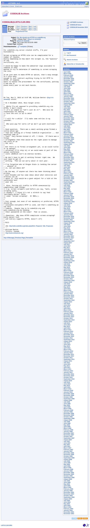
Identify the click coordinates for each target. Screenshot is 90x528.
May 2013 (67, 326)
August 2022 (68, 144)
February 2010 (68, 390)
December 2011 (69, 354)
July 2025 (67, 87)
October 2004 (68, 495)
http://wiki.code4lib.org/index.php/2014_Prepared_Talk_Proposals (31, 261)
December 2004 (69, 492)
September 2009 (69, 399)
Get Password (71, 55)
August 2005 (68, 479)
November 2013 (69, 316)
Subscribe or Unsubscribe (75, 64)
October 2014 (68, 298)
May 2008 (67, 425)
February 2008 (68, 430)
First (18, 26)
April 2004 (67, 505)
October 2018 (68, 220)
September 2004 (69, 497)
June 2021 (67, 167)
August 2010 (68, 381)
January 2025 (68, 96)
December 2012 (69, 335)
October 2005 (68, 476)
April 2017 (67, 249)
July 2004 (67, 500)
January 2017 (68, 254)
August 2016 (68, 262)
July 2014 (67, 303)
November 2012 (69, 336)
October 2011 (68, 358)
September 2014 (69, 300)
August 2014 (68, 302)
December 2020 (69, 177)
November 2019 (69, 198)
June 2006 (67, 463)
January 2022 (68, 156)
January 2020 (68, 195)
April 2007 (67, 446)
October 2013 (68, 318)
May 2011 (67, 366)
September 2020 (69, 182)
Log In (69, 53)
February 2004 (68, 509)
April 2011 (67, 367)
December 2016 (69, 256)
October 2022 (68, 141)
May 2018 (67, 228)
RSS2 (85, 518)
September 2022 (69, 142)
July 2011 (67, 362)
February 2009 (68, 410)
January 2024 (68, 116)
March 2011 (67, 369)
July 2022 (67, 146)
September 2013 (69, 320)
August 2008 (68, 420)
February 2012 (68, 351)
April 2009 (67, 407)
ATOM (74, 518)
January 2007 (68, 451)
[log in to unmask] (34, 39)
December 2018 (69, 216)
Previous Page (20, 275)
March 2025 (67, 93)
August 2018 (68, 223)
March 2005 (67, 487)
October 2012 (68, 338)
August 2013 (68, 321)
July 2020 (67, 185)
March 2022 (67, 152)
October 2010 (68, 377)
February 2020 (68, 193)
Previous (24, 26)
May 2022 (67, 149)
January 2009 (68, 412)
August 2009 (68, 400)
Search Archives (69, 37)
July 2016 (67, 264)
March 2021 (67, 172)
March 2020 (67, 192)
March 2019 (67, 211)
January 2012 (68, 353)
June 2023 (67, 128)
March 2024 (67, 113)
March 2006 (67, 468)
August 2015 (68, 282)
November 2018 (69, 218)
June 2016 (67, 266)
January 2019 (68, 215)
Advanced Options (69, 39)
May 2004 (67, 504)
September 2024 (69, 103)
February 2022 (68, 154)
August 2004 (68, 499)
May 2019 (67, 208)
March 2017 (67, 251)
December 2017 (69, 236)
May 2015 (67, 287)
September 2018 (69, 221)
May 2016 (67, 267)
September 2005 (69, 477)
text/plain (23, 46)
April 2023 (67, 131)
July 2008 (67, 422)
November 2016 (69, 257)
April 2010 (67, 387)
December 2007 (69, 433)
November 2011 (69, 356)
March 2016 (67, 271)
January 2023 (68, 136)
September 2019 (69, 202)
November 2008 (69, 415)
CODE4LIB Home (75, 25)
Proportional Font (22, 31)
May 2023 (67, 129)
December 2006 (69, 453)
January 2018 (68, 234)
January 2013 (68, 333)
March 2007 (67, 448)
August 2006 (68, 459)
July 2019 (67, 205)
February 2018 (68, 233)
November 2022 (69, 139)
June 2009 (67, 404)
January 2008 (68, 431)
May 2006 (67, 464)
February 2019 (68, 213)
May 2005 (67, 484)
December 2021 (69, 157)
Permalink (29, 275)
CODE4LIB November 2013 (79, 27)
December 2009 (69, 394)
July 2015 (67, 284)
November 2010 (69, 376)
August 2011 (68, 361)
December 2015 (69, 275)
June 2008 (67, 423)
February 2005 (68, 489)
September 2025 (69, 83)
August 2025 (68, 85)
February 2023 (68, 134)
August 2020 (68, 183)
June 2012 (67, 344)
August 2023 (68, 124)
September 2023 (69, 123)
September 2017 (69, 241)
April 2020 (67, 190)
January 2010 (68, 392)
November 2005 (69, 474)
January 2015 (68, 293)
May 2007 (67, 445)
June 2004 (67, 502)
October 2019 (68, 200)
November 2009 (69, 395)
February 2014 (68, 312)
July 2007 (67, 441)
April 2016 (67, 269)
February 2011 (68, 371)
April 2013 (67, 328)
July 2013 (67, 323)
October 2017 (68, 239)
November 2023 (69, 119)
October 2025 (68, 82)
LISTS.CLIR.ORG (6, 525)
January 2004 (68, 510)
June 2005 (67, 482)
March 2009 (67, 408)
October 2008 (68, 417)
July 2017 (67, 244)
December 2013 (69, 315)
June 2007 (67, 443)
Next (30, 26)
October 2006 (68, 456)
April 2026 (67, 72)
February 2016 (68, 272)
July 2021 (67, 165)
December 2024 (69, 98)
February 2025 (68, 95)
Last (34, 26)
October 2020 (68, 180)
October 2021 (68, 160)
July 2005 (67, 481)
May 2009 (67, 405)
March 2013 (67, 330)
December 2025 (69, 78)
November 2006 (69, 454)
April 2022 (67, 151)
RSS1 (80, 518)
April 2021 (67, 170)
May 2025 (67, 90)
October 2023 (68, 121)
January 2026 (68, 77)
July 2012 (67, 343)
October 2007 (68, 436)
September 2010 (69, 379)
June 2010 (67, 384)
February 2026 (68, 75)
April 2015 (67, 289)
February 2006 (68, 469)
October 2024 (68, 101)
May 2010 (67, 385)
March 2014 (67, 310)
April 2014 (67, 308)
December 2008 (69, 413)
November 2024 (69, 100)
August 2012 (68, 341)
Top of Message (9, 275)
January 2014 (68, 313)
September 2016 (69, 261)
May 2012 (67, 346)
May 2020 (67, 188)
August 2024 (68, 105)
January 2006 (68, 471)
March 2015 (67, 290)
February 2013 (68, 331)
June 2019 (67, 206)
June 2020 (67, 187)
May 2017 (67, 248)
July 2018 (67, 225)
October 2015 (68, 279)
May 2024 (67, 110)
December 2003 (69, 512)
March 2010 (67, 389)
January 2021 (68, 175)
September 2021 (69, 162)
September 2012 (69, 339)
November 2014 (69, 297)
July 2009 (67, 402)
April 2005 (67, 486)
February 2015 (68, 292)
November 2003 (69, 514)
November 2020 (69, 179)
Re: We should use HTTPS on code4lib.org (31, 37)
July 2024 (67, 106)
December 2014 (69, 295)
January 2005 (68, 491)
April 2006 (67, 466)
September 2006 (69, 458)
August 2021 (68, 164)
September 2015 (69, 280)
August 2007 (68, 440)
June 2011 (67, 364)
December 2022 (69, 138)
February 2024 (68, 115)
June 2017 (67, 246)
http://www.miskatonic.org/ (14, 270)
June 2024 (67, 108)
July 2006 (67, 461)
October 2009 (68, 397)
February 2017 (68, 252)
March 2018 (67, 231)
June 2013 (67, 325)
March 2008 (67, 428)
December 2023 (69, 118)
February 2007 (68, 449)
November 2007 (69, 435)
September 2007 (69, 438)
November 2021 (69, 159)
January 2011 (68, 372)
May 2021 (67, 169)
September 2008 (69, 418)
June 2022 (67, 147)
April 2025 (67, 92)
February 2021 (68, 174)
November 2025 (69, 80)
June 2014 (67, 305)
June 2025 (67, 88)
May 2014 (67, 307)
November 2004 (69, 494)
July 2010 (67, 382)
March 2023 (67, 133)
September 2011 (69, 359)
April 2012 (67, 348)
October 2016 (68, 259)
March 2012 (67, 349)
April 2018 (67, 229)
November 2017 (69, 238)
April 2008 (67, 426)
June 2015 (67, 285)
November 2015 (69, 277)
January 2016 (68, 274)
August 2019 (68, 203)
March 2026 (67, 73)
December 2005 (69, 472)
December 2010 (69, 374)
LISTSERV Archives (76, 22)
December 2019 (69, 197)
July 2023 (67, 126)
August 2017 (68, 243)
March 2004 (67, 507)
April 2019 (67, 210)
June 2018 (67, 226)
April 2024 (67, 111)
